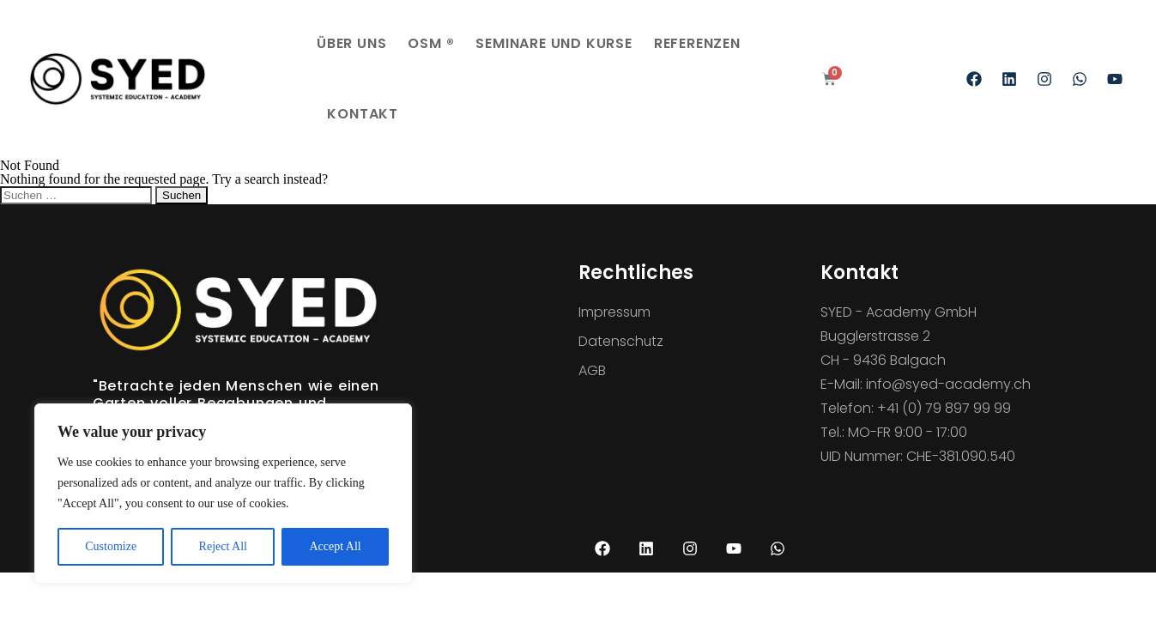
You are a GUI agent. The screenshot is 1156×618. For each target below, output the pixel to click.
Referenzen (697, 43)
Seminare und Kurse (553, 43)
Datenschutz (621, 341)
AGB (592, 370)
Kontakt (362, 114)
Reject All (223, 546)
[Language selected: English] (1113, 605)
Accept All (334, 546)
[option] (1113, 605)
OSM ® (431, 43)
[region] (223, 493)
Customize (110, 546)
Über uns (351, 43)
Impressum (614, 312)
